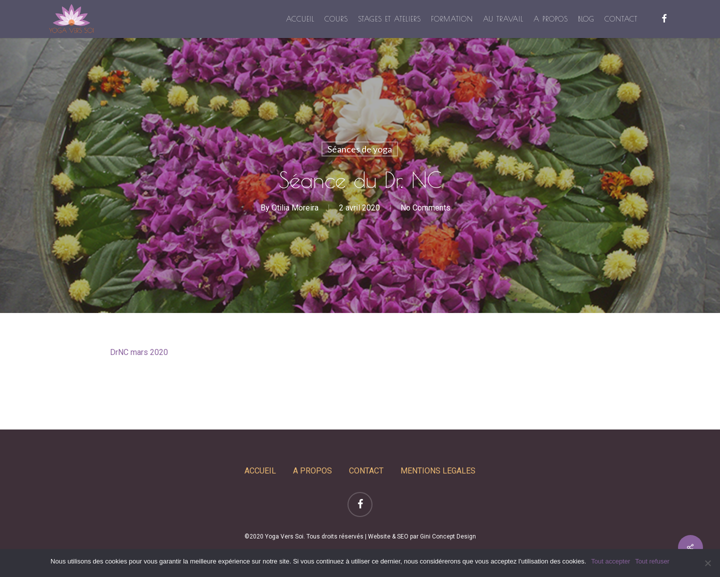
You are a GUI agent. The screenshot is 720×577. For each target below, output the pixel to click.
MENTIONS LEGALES (438, 470)
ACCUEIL (260, 470)
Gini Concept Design (448, 536)
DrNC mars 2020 (139, 352)
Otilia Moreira (294, 207)
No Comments (425, 207)
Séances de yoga (360, 149)
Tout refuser (652, 561)
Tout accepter (610, 561)
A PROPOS (312, 470)
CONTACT (366, 470)
